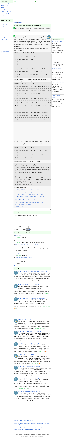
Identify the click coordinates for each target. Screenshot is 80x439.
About (21, 424)
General (16, 421)
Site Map (3, 17)
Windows (29, 429)
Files (39, 429)
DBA (25, 429)
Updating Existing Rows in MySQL (23, 258)
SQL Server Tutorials (6, 11)
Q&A (23, 430)
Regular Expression (6, 39)
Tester (15, 429)
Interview (39, 424)
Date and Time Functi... (58, 82)
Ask (15, 426)
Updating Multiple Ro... (57, 41)
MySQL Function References (23, 206)
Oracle (25, 421)
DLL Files (3, 33)
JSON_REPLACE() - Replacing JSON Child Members (30, 194)
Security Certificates (6, 37)
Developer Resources (6, 24)
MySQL (20, 22)
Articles (44, 424)
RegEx (15, 430)
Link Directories (5, 41)
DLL (36, 429)
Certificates (44, 429)
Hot (18, 424)
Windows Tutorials (5, 28)
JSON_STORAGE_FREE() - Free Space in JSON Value (29, 202)
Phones (31, 430)
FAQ (32, 424)
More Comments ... (18, 267)
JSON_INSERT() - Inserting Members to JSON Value (30, 189)
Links (19, 430)
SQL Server (30, 421)
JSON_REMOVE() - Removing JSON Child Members (30, 192)
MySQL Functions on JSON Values (23, 204)
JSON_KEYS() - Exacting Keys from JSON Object (27, 199)
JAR (33, 429)
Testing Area (18, 236)
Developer (20, 429)
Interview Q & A (5, 43)
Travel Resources (5, 49)
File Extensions (5, 35)
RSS (48, 424)
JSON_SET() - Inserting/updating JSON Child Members (30, 196)
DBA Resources (5, 26)
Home (15, 22)
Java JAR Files (4, 31)
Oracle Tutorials (5, 9)
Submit (28, 230)
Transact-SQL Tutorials (6, 13)
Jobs (35, 424)
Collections (27, 424)
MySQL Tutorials (5, 5)
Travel (35, 430)
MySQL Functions (5, 7)
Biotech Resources (5, 45)
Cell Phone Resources (6, 47)
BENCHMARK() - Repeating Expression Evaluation (28, 246)
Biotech (27, 430)
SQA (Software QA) (6, 22)
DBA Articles (4, 15)
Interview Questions (6, 3)
